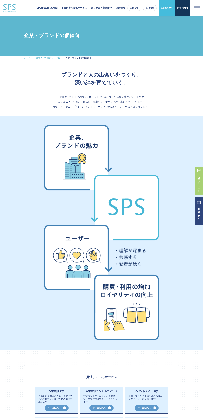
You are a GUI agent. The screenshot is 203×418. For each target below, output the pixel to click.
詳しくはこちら (54, 196)
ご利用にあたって (150, 399)
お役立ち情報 (166, 8)
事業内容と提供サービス (58, 393)
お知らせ (134, 8)
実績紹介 (91, 393)
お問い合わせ (182, 8)
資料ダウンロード (61, 336)
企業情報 (120, 7)
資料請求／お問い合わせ (168, 393)
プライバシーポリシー (170, 399)
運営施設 (78, 393)
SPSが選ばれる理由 (47, 7)
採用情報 (150, 8)
